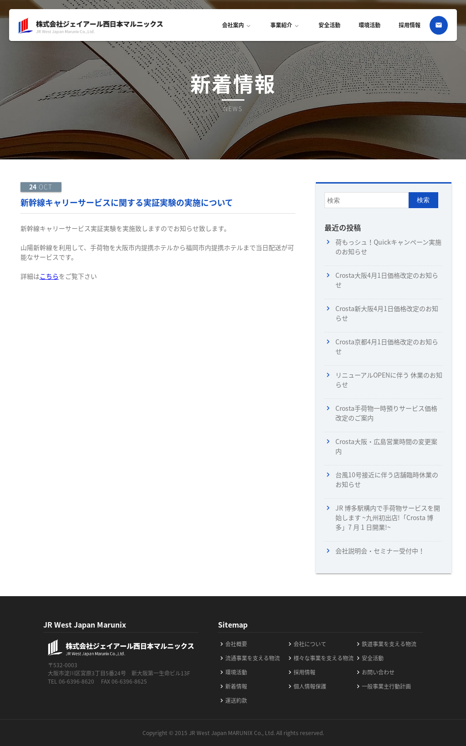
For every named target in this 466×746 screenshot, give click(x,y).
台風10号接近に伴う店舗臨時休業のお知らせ (386, 479)
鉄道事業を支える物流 (385, 644)
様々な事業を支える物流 (320, 658)
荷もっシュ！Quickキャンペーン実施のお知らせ (388, 246)
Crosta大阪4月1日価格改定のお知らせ (386, 280)
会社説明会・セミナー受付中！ (380, 550)
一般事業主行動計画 (383, 686)
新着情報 (232, 686)
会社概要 (232, 644)
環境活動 (369, 25)
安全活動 (329, 25)
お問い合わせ (375, 672)
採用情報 (409, 25)
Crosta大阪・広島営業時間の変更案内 (386, 446)
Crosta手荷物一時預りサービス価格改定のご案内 (386, 413)
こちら (49, 276)
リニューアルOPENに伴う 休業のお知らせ (388, 379)
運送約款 (232, 700)
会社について (306, 644)
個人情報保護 (306, 686)
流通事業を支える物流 (249, 658)
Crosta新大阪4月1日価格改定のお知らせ (386, 313)
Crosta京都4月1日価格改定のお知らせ (386, 346)
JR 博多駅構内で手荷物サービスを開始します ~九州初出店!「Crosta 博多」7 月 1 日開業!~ (387, 517)
